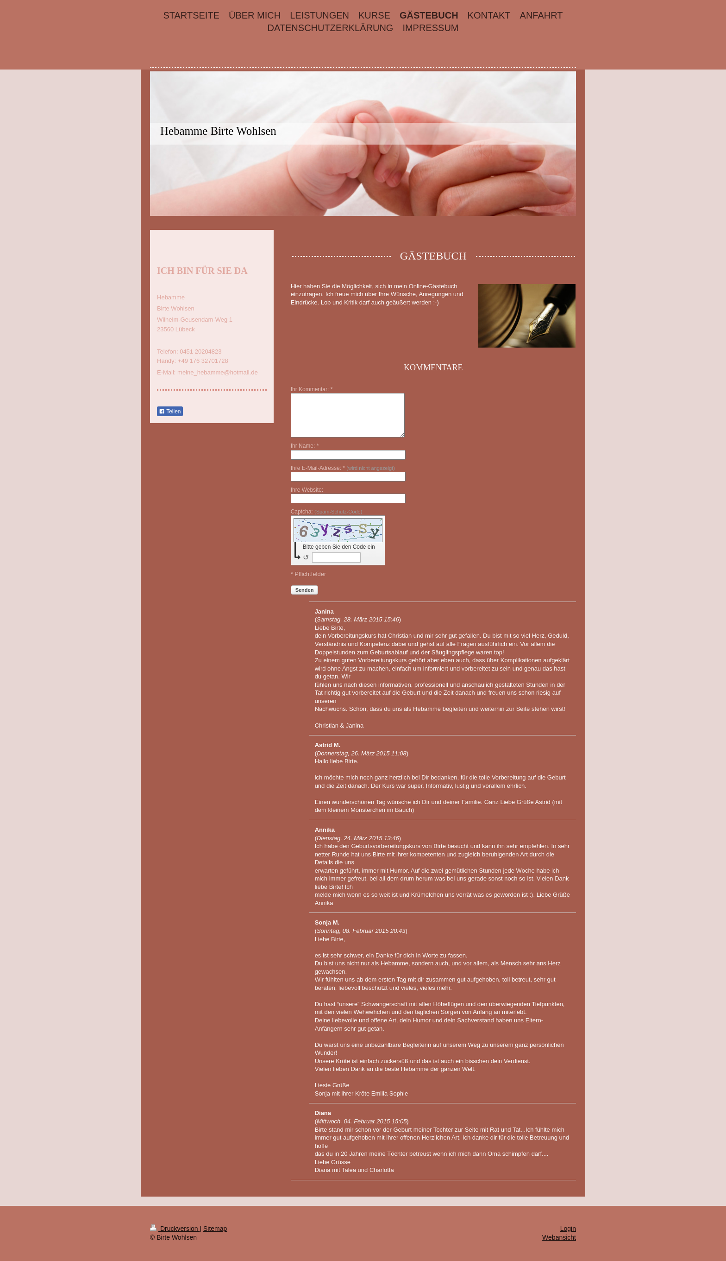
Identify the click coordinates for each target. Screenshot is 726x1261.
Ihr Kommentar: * (312, 389)
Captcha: (327, 511)
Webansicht (559, 1237)
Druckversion (175, 1228)
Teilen (170, 411)
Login (568, 1228)
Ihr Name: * (305, 446)
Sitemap (215, 1228)
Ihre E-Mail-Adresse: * (343, 468)
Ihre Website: (307, 490)
